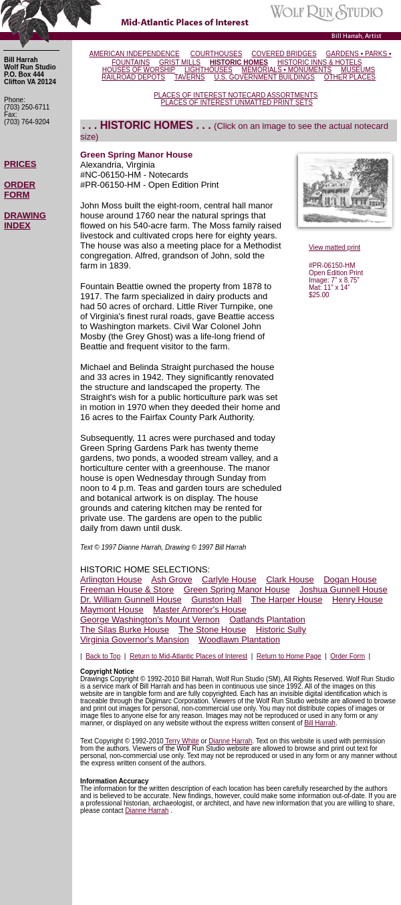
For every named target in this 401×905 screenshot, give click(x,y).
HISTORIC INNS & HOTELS (319, 62)
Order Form (347, 656)
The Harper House (287, 599)
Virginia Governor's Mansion (134, 640)
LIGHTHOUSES (208, 69)
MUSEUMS (358, 69)
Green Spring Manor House (237, 589)
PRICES (20, 164)
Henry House (357, 599)
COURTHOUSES (216, 53)
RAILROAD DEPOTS (133, 77)
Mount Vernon (191, 619)
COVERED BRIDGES (283, 53)
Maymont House (112, 609)
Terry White (181, 741)
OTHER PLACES (350, 77)
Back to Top (103, 656)
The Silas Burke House (124, 629)
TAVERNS (189, 77)
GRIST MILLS (179, 62)
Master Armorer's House (200, 609)
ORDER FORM (19, 190)
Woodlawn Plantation (239, 640)
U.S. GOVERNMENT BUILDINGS (264, 77)
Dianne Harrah (230, 741)
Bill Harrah (320, 723)
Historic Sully (281, 629)
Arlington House (111, 579)
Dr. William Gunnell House (131, 599)
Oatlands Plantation (267, 619)
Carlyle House (229, 579)
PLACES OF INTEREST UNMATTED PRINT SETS (237, 102)
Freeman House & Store (127, 589)
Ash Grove (171, 579)
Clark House (290, 579)
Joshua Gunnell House (343, 589)
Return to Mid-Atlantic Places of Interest (188, 656)
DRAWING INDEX (25, 220)
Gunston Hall (216, 599)
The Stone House (212, 629)
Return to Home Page (289, 656)
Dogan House (350, 579)
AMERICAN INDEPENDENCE (135, 53)
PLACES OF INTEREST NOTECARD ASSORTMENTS (235, 95)
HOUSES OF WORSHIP (138, 69)
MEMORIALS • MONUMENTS (287, 69)
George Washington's (121, 619)
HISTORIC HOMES (239, 62)
